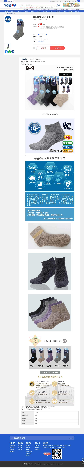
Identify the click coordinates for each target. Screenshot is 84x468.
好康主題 (7, 11)
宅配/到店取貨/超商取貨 (43, 39)
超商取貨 (78, 9)
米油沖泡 (26, 11)
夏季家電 (37, 7)
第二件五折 (43, 9)
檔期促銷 (56, 9)
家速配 (72, 9)
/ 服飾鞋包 (8, 13)
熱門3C (38, 11)
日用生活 (64, 11)
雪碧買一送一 (22, 7)
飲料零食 (19, 11)
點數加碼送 (50, 9)
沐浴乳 (52, 7)
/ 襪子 (11, 13)
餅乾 (41, 7)
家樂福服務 (52, 1)
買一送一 (38, 9)
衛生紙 (46, 7)
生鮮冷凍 (13, 11)
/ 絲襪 (14, 13)
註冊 (60, 1)
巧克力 (56, 7)
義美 (49, 7)
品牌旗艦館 (32, 9)
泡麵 (43, 7)
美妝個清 (45, 11)
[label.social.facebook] (6, 51)
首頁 (5, 13)
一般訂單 (40, 36)
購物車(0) (74, 1)
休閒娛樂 (58, 11)
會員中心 (64, 1)
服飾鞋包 (77, 11)
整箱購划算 (62, 9)
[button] (12, 51)
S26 (34, 7)
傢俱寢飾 (71, 11)
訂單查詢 (69, 1)
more (71, 438)
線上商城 (26, 9)
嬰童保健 (51, 11)
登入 (57, 1)
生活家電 (32, 11)
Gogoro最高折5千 (29, 7)
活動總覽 (68, 9)
